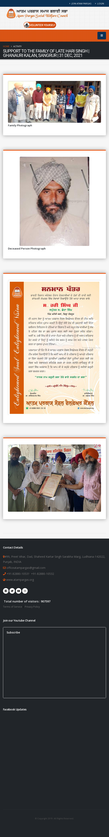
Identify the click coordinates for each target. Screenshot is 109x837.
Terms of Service (12, 606)
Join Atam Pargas (80, 3)
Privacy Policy (32, 606)
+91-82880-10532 (42, 574)
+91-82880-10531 (18, 574)
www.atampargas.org (19, 580)
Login (99, 3)
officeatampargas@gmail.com (26, 568)
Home (6, 46)
